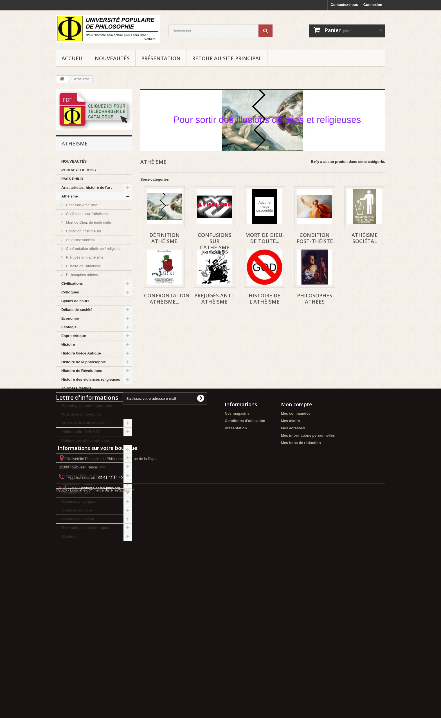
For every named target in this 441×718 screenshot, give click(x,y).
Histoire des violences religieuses (90, 379)
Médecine (69, 397)
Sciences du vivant (77, 519)
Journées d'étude (76, 388)
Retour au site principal (227, 58)
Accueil (72, 58)
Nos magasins (237, 588)
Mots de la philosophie (81, 414)
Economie (70, 318)
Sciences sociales (77, 510)
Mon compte (296, 579)
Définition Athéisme (81, 205)
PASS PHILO (72, 179)
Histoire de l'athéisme (83, 266)
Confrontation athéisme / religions (92, 248)
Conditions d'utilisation (245, 596)
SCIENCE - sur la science (83, 467)
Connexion (372, 5)
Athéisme (69, 196)
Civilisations (72, 283)
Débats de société (77, 310)
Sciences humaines (78, 484)
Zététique (69, 536)
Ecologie (68, 327)
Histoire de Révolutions (81, 371)
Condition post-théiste (83, 231)
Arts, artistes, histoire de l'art (86, 187)
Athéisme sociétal (80, 240)
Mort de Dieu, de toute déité (88, 222)
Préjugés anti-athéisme (84, 257)
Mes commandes (295, 588)
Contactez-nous (344, 5)
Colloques (70, 292)
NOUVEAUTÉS (112, 58)
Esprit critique (73, 336)
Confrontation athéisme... (167, 298)
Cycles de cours (75, 301)
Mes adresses (293, 603)
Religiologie (71, 458)
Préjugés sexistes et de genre (87, 449)
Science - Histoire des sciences (88, 475)
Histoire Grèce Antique (81, 353)
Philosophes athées (81, 275)
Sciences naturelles (78, 493)
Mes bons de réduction (301, 618)
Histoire (68, 344)
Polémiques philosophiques (85, 440)
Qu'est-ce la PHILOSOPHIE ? (86, 423)
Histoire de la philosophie (83, 362)
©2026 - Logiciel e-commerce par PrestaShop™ (95, 703)
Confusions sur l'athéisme (86, 214)
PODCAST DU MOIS (78, 170)
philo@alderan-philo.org (100, 681)
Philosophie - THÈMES (80, 432)
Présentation (161, 58)
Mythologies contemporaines (86, 405)
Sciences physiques (78, 501)
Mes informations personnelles (308, 610)
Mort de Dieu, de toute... (264, 238)
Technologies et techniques (85, 528)
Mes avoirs (290, 596)
